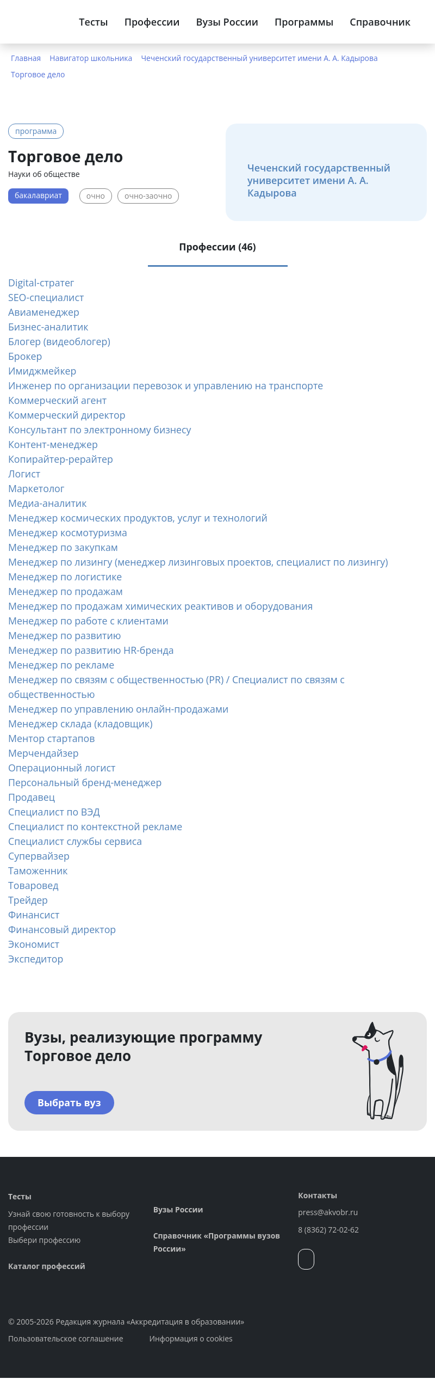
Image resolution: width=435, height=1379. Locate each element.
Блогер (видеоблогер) (59, 341)
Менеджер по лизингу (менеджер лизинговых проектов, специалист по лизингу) (200, 562)
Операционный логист (62, 768)
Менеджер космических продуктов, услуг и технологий (139, 518)
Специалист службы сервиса (76, 841)
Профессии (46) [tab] (217, 247)
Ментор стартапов (52, 738)
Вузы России (227, 21)
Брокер (25, 356)
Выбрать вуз (70, 1103)
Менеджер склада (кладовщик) (81, 724)
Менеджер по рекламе (62, 665)
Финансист (34, 915)
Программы (304, 21)
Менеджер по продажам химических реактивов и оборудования (162, 606)
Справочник (380, 21)
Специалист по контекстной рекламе (96, 826)
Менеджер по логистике (65, 577)
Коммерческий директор (67, 415)
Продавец (31, 797)
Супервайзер (39, 856)
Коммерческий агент (58, 400)
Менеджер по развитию (65, 635)
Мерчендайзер (43, 753)
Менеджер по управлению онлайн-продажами (120, 709)
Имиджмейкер (42, 371)
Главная (26, 58)
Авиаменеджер (44, 312)
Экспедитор (36, 959)
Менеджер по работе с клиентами (89, 621)
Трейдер (28, 900)
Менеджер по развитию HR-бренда (92, 650)
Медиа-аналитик (48, 503)
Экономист (34, 944)
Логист (24, 474)
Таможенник (38, 871)
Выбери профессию (45, 1241)
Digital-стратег (41, 283)
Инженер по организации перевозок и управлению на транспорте (167, 386)
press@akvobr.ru (328, 1213)
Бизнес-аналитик (48, 327)
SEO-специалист (46, 297)
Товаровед (33, 885)
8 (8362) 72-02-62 (328, 1230)
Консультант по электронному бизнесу (101, 430)
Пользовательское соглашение (66, 1339)
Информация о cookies (192, 1339)
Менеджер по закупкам (64, 547)
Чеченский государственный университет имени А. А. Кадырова (261, 58)
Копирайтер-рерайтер (61, 459)
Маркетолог (36, 488)
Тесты (93, 21)
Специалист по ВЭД (54, 812)
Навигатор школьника (91, 58)
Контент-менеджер (53, 444)
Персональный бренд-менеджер (86, 782)
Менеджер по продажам (66, 591)
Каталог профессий (47, 1267)
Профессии (152, 21)
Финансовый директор (62, 929)
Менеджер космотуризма (68, 533)
